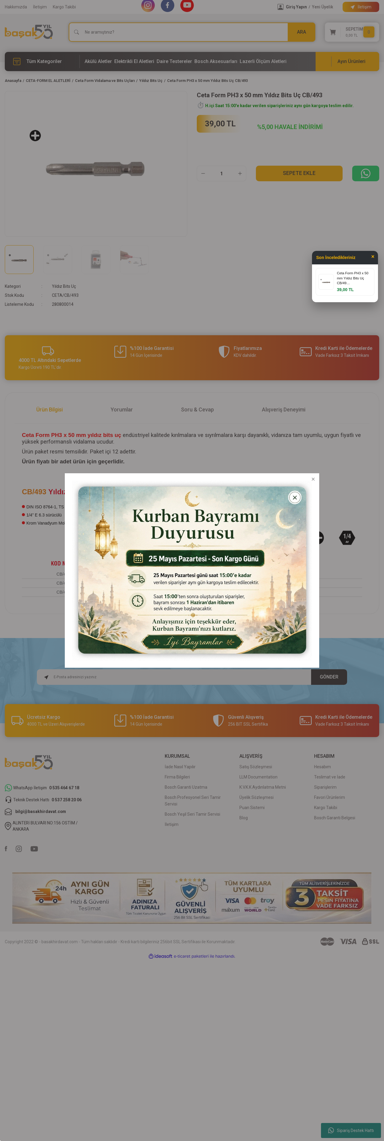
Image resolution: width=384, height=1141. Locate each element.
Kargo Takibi (64, 7)
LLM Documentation (258, 777)
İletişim (40, 7)
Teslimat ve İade (329, 777)
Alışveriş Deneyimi (283, 409)
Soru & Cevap (197, 409)
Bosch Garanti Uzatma (186, 787)
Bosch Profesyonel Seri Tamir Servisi (193, 800)
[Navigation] (42, 61)
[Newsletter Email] (192, 677)
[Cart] (352, 32)
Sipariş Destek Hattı (351, 1130)
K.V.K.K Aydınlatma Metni (262, 787)
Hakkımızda (16, 7)
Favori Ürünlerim (329, 797)
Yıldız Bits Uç (64, 286)
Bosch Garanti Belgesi (334, 817)
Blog (243, 817)
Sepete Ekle (299, 173)
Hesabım (322, 766)
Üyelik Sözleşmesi (256, 797)
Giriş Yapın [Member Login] (296, 7)
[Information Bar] (361, 7)
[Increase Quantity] (240, 173)
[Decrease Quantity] (203, 173)
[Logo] (29, 32)
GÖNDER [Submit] (329, 677)
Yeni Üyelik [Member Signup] (322, 7)
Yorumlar (122, 409)
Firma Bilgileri (177, 777)
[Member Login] (281, 7)
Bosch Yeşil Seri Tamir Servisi (192, 814)
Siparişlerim (325, 787)
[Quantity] (221, 173)
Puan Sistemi (252, 807)
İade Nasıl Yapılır (180, 766)
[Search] (192, 32)
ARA (301, 32)
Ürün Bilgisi (49, 409)
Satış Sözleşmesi (255, 766)
